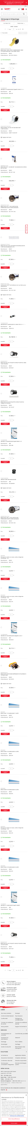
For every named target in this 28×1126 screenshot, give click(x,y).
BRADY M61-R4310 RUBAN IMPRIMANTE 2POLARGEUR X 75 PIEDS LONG (13, 674)
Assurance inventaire (7, 1058)
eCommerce (4, 1055)
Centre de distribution (7, 1016)
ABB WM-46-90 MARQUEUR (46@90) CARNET (11, 635)
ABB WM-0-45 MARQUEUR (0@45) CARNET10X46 (12, 89)
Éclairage (3, 1041)
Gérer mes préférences (14, 1119)
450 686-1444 (9, 1079)
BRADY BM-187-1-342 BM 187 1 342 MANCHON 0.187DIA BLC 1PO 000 (14, 167)
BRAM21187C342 (5, 205)
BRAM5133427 (4, 400)
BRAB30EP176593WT (6, 126)
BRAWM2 (3, 595)
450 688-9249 (7, 1075)
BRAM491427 (4, 942)
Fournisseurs (19, 1016)
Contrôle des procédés (21, 1033)
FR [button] (25, 6)
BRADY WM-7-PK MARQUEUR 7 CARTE (10, 713)
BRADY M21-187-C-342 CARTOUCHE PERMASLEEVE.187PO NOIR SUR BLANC (9, 207)
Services (14, 1030)
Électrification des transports (20, 1047)
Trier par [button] (20, 23)
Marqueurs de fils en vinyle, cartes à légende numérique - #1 (12, 557)
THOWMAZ (3, 904)
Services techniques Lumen (20, 1063)
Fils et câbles (18, 1041)
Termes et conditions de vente (7, 1023)
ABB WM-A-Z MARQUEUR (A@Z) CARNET (10, 905)
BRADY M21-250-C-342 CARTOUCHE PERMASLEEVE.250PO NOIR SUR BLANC (10, 518)
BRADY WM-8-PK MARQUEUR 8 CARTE (10, 789)
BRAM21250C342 (5, 516)
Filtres (7, 23)
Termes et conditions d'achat (21, 1023)
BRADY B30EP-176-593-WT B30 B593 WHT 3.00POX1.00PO (11, 128)
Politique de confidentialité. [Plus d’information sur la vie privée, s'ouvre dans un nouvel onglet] (17, 1115)
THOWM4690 (4, 634)
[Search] (14, 14)
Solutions (14, 1052)
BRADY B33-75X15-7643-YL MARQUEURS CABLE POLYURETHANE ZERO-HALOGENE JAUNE (12, 50)
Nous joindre (4, 1026)
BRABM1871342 (4, 165)
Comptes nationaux (20, 1058)
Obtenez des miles (11, 1000)
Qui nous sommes (6, 1013)
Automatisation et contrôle (6, 1034)
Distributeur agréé (11, 987)
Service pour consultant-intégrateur (7, 1063)
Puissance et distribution (4, 1038)
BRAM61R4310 (4, 672)
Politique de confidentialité (19, 1019)
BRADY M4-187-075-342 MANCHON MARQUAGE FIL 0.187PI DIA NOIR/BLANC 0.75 (13, 246)
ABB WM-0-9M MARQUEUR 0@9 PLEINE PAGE (11, 441)
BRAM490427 (4, 361)
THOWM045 (4, 88)
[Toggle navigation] (2, 9)
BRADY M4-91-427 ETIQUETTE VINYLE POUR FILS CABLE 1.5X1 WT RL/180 (13, 944)
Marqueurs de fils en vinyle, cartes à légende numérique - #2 (12, 597)
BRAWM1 (3, 555)
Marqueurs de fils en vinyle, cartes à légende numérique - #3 (12, 828)
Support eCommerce (21, 1026)
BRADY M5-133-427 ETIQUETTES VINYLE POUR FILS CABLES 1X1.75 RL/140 (12, 402)
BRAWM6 (3, 750)
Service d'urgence (11, 981)
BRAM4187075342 (5, 244)
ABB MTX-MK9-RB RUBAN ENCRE (8, 479)
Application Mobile (20, 1055)
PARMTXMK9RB (4, 478)
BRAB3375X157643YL (6, 48)
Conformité (4, 1018)
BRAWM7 (3, 712)
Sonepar (17, 1013)
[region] (14, 1109)
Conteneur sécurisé (6, 1060)
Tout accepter (14, 1123)
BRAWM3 (3, 826)
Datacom (17, 1037)
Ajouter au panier (5, 72)
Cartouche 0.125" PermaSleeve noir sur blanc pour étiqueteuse (13, 285)
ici (20, 4)
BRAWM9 (3, 866)
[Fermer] (26, 1095)
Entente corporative (21, 1060)
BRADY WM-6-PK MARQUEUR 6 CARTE (10, 751)
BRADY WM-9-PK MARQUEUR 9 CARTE (10, 867)
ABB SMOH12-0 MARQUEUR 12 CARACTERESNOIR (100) (13, 324)
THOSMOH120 (4, 323)
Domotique (4, 1044)
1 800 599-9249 (11, 1077)
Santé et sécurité (6, 1047)
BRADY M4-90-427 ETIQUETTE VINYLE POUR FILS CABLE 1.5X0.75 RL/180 (13, 363)
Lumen (14, 1010)
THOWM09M (4, 440)
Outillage (17, 1044)
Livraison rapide (11, 995)
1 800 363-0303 (16, 1081)
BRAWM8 (3, 788)
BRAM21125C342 (5, 283)
